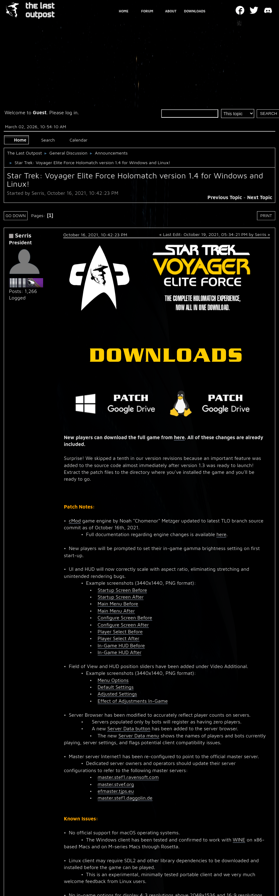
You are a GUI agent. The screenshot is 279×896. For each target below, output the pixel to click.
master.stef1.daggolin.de (125, 798)
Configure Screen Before (125, 617)
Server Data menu (138, 735)
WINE (239, 839)
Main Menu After (116, 611)
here (179, 437)
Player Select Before (120, 631)
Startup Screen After (121, 597)
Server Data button (128, 728)
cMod (75, 520)
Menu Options (113, 680)
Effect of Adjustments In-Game (133, 701)
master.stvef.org (116, 784)
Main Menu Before (118, 603)
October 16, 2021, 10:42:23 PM (95, 234)
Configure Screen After (123, 624)
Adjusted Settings (117, 694)
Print (266, 215)
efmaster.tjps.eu (116, 791)
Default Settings (116, 687)
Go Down (16, 215)
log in (71, 112)
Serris (23, 235)
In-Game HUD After (120, 652)
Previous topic (224, 197)
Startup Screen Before (122, 590)
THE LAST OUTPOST (40, 10)
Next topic (259, 197)
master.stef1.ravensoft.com (128, 777)
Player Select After (119, 638)
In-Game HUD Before (121, 645)
